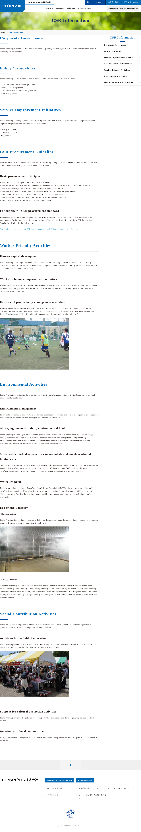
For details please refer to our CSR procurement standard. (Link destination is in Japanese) (40, 229)
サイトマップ (51, 795)
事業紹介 (60, 9)
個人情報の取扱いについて (88, 788)
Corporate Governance (115, 45)
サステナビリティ (85, 9)
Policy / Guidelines (113, 51)
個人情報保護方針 (53, 788)
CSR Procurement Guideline (118, 64)
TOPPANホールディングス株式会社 (121, 9)
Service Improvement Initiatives (120, 57)
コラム (98, 2)
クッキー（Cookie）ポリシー (120, 788)
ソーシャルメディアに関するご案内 (91, 796)
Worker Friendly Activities (117, 70)
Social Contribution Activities (118, 82)
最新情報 (71, 9)
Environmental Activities (116, 76)
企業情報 (50, 9)
